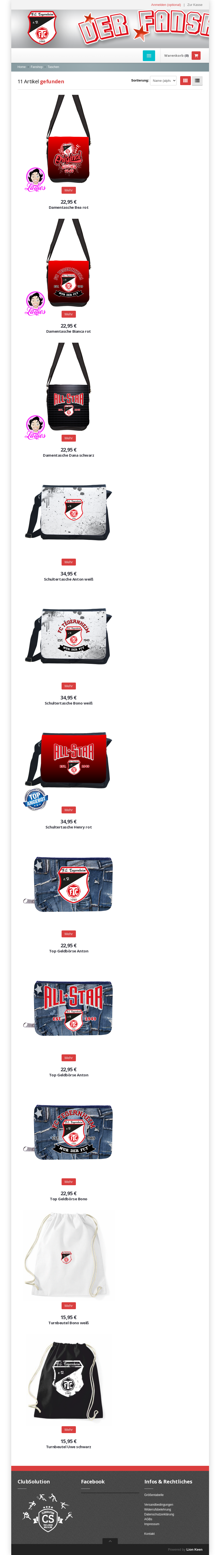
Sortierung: (140, 80)
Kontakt (149, 1534)
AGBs (148, 1519)
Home (22, 67)
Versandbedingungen (158, 1504)
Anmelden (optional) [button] (166, 5)
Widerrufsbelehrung (157, 1509)
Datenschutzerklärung (159, 1514)
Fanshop (37, 67)
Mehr (69, 562)
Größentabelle (154, 1495)
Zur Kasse (194, 5)
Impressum (151, 1524)
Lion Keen (195, 1549)
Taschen (53, 67)
